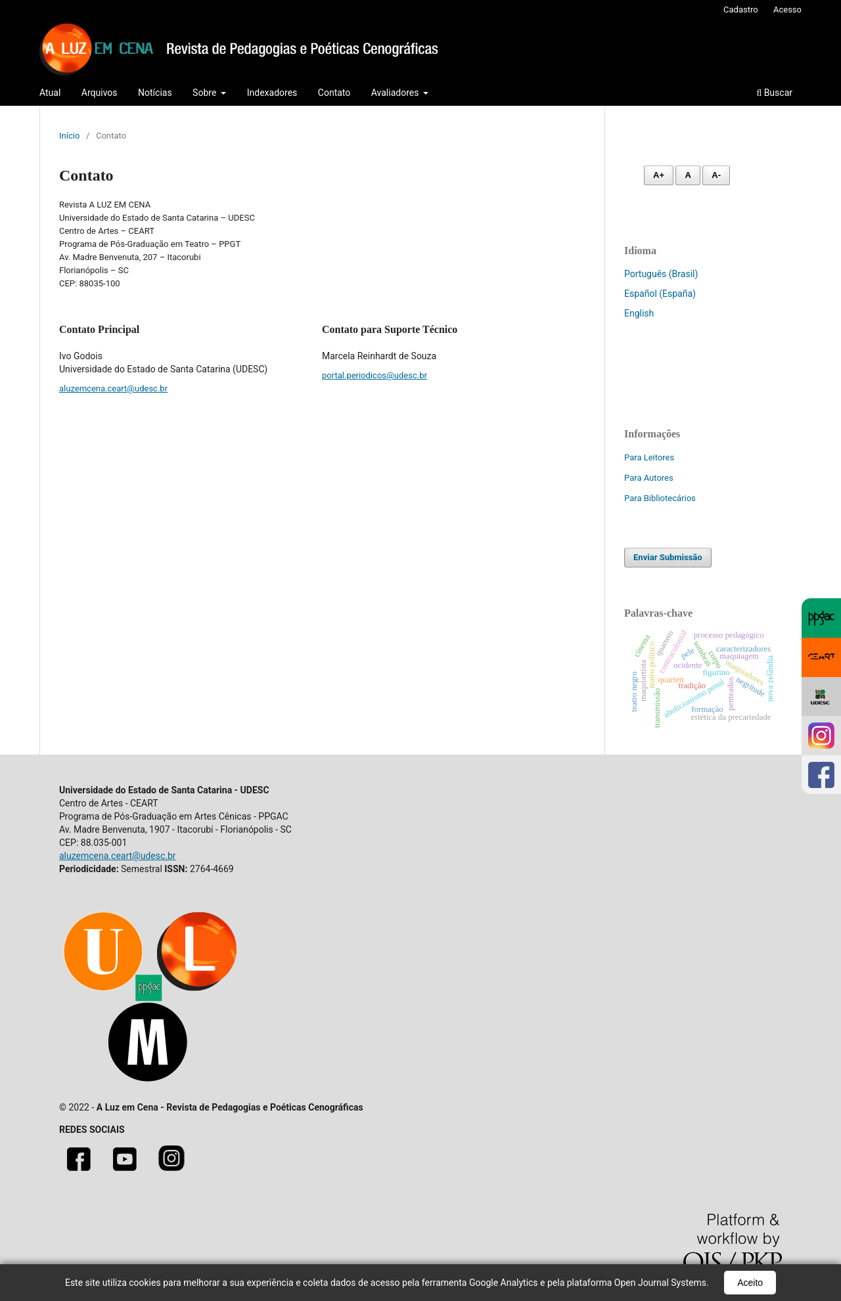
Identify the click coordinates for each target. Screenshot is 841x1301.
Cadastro (740, 9)
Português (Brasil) (661, 274)
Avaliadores (396, 92)
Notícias (155, 92)
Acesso (787, 9)
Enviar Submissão (667, 557)
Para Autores (648, 478)
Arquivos (99, 92)
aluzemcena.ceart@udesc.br (113, 388)
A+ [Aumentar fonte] (658, 175)
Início (69, 136)
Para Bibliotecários (660, 498)
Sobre (206, 92)
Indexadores (272, 92)
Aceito (750, 1282)
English (639, 313)
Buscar (774, 92)
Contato (334, 92)
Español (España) (660, 293)
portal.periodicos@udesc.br (374, 375)
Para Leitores (649, 457)
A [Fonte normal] (688, 175)
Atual (49, 92)
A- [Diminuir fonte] (716, 175)
